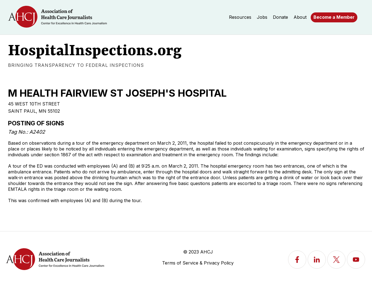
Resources (240, 17)
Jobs (262, 17)
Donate (280, 17)
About (300, 17)
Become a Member (334, 17)
